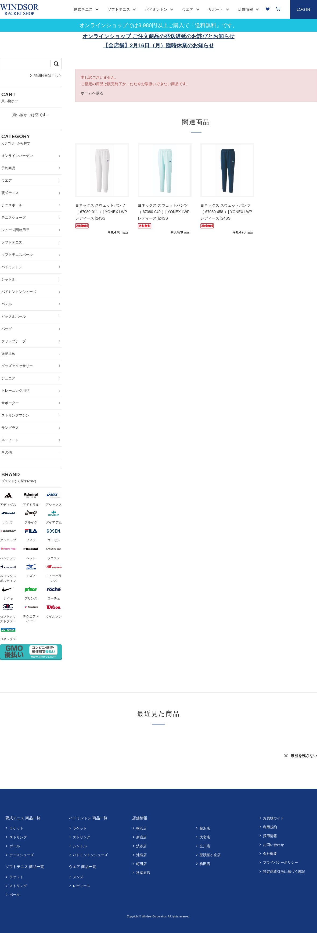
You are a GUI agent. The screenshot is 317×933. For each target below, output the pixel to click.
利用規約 (270, 827)
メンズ (78, 877)
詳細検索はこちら (48, 76)
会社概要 (270, 854)
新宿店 (141, 837)
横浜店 (141, 828)
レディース (81, 886)
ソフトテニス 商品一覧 (24, 866)
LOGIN (304, 9)
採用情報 (270, 836)
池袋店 (141, 855)
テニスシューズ (21, 855)
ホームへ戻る (92, 93)
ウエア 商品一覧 (82, 866)
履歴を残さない (304, 755)
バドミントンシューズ (90, 855)
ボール (14, 846)
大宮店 (205, 837)
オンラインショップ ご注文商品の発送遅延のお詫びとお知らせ (158, 36)
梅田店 (205, 864)
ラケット (16, 828)
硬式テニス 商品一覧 (22, 818)
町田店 (141, 864)
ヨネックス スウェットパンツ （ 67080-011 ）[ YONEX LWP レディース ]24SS (101, 211)
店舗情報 (139, 818)
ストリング (18, 837)
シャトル (80, 846)
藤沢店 (205, 828)
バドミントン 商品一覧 (88, 818)
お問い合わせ (273, 845)
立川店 (205, 846)
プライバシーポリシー (280, 862)
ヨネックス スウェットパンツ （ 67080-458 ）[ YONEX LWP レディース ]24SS (226, 211)
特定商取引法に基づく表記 (284, 872)
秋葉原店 (143, 873)
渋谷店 (141, 846)
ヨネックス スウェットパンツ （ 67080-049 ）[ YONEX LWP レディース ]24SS (163, 211)
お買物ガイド (273, 818)
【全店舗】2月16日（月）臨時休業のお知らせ (158, 45)
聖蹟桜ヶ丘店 (210, 855)
